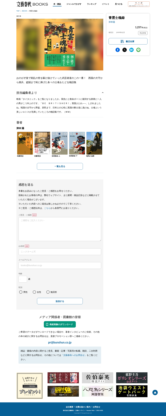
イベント (105, 4)
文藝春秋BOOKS (32, 4)
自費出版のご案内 (83, 407)
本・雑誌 (57, 4)
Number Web (90, 410)
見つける (118, 4)
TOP (18, 11)
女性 (39, 292)
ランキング (91, 4)
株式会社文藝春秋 (68, 410)
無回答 (53, 292)
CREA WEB (99, 410)
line (138, 50)
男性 (25, 292)
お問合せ (96, 407)
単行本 (24, 11)
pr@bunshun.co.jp (59, 342)
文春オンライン (80, 410)
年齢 (20, 273)
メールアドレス (25, 260)
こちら (47, 208)
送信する (60, 301)
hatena (131, 50)
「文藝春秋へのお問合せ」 (74, 355)
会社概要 (69, 407)
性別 (20, 287)
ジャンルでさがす (73, 4)
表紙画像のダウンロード (61, 324)
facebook (118, 50)
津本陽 (112, 22)
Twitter (124, 50)
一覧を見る (59, 166)
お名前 (21, 246)
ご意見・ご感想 (25, 215)
